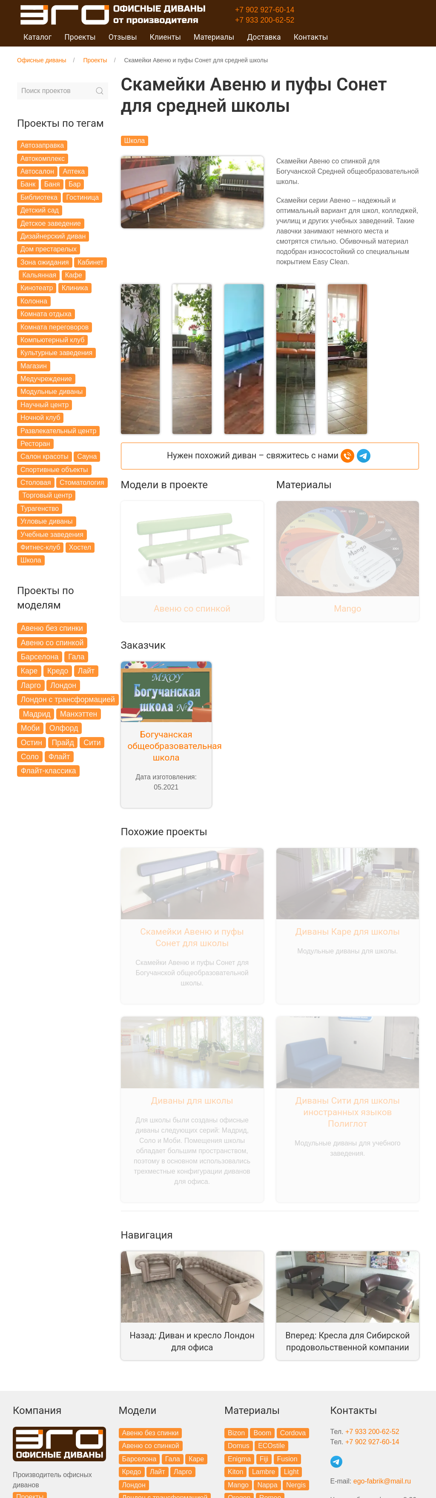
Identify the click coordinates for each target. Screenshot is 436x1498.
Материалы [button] (214, 37)
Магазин (33, 366)
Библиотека (38, 197)
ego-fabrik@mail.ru (382, 1481)
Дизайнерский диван (53, 236)
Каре (29, 671)
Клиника (75, 287)
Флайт (59, 756)
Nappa (267, 1485)
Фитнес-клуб (40, 547)
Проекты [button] (79, 37)
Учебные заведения (51, 534)
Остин (31, 742)
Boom (262, 1433)
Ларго (31, 685)
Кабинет (90, 262)
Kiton (235, 1471)
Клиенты (165, 37)
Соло (30, 756)
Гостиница (82, 197)
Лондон (63, 685)
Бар (74, 184)
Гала (76, 657)
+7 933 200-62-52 (264, 20)
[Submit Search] (99, 90)
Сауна (87, 456)
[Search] (62, 90)
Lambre (263, 1471)
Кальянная (39, 275)
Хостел (80, 547)
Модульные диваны (51, 391)
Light (291, 1471)
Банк (27, 184)
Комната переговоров (54, 327)
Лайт (86, 671)
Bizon (236, 1433)
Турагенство (39, 508)
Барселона (40, 657)
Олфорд (63, 728)
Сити (91, 742)
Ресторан (35, 443)
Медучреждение (46, 378)
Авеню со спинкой (52, 642)
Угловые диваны (46, 521)
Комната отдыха (46, 314)
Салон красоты (44, 456)
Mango (238, 1485)
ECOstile (271, 1445)
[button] (140, 358)
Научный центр (44, 404)
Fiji (264, 1459)
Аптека (74, 171)
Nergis (296, 1485)
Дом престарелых (48, 249)
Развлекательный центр (58, 430)
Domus (239, 1445)
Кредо (57, 671)
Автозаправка (42, 145)
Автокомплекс (42, 158)
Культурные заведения (56, 352)
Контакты (311, 37)
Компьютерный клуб (52, 340)
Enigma (239, 1459)
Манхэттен (78, 714)
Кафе (73, 275)
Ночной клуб (40, 417)
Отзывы (123, 37)
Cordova (293, 1433)
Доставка (264, 37)
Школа (30, 560)
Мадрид (37, 714)
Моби (30, 728)
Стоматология (82, 482)
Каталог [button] (37, 37)
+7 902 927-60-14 (264, 10)
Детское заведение (50, 223)
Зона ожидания (44, 262)
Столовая (35, 482)
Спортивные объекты (54, 469)
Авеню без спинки (52, 628)
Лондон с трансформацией (68, 699)
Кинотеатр (36, 287)
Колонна (33, 301)
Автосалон (37, 171)
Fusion (287, 1459)
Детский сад (39, 210)
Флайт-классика (48, 770)
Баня (52, 184)
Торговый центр (47, 495)
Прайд (63, 742)
